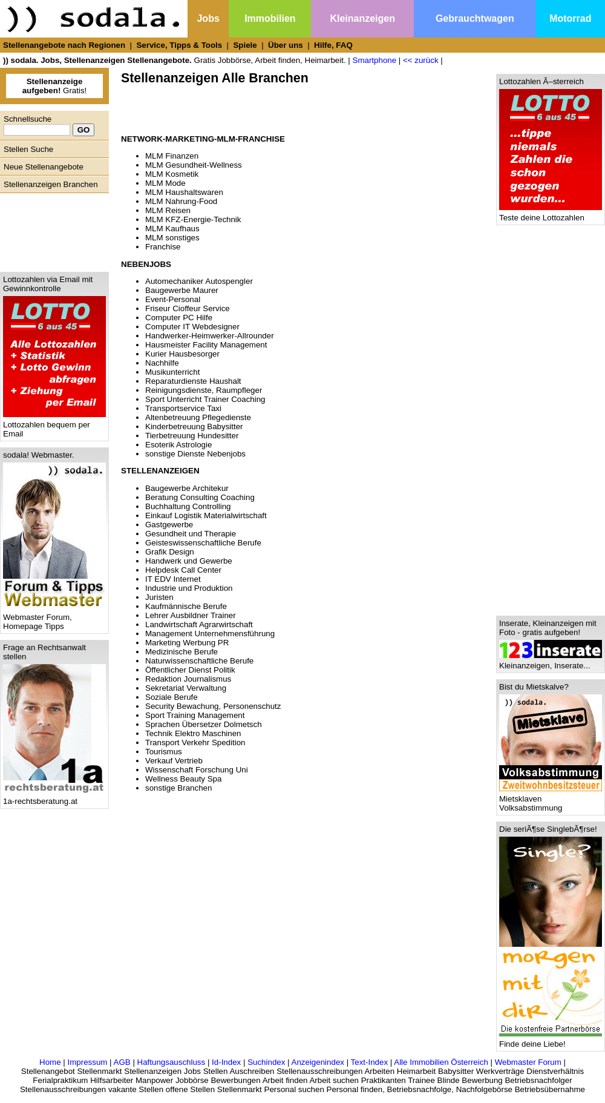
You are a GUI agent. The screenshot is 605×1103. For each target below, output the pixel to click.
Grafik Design (169, 551)
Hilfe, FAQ (333, 45)
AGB (122, 1062)
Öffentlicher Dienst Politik (190, 669)
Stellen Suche (28, 149)
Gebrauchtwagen (475, 18)
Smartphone (375, 60)
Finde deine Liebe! (550, 1040)
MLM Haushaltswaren (184, 192)
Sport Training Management (194, 715)
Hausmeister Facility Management (206, 344)
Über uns (285, 45)
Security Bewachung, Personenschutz (213, 706)
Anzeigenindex (318, 1062)
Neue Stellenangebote (43, 166)
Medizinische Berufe (181, 651)
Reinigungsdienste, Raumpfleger (203, 390)
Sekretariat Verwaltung (185, 688)
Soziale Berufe (171, 697)
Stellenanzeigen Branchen (51, 184)
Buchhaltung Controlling (188, 506)
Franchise (163, 246)
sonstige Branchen (178, 787)
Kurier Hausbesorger (182, 353)
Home (50, 1062)
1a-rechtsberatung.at (54, 797)
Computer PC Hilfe (178, 317)
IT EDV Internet (173, 579)
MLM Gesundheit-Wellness (193, 165)
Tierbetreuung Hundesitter (191, 435)
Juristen (159, 597)
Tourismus (163, 751)
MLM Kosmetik (171, 174)
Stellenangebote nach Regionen (64, 45)
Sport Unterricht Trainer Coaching (205, 399)
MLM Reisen (168, 210)
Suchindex (266, 1062)
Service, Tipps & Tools (179, 45)
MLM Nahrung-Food (181, 201)
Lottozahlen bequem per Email (54, 425)
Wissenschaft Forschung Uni (196, 769)
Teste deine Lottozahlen (550, 214)
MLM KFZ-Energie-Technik (193, 219)
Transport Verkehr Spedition (195, 742)
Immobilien (269, 18)
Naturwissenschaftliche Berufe (199, 660)
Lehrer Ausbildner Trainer (190, 615)
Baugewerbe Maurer (181, 290)
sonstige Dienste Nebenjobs (195, 453)
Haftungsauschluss (171, 1062)
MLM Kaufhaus (172, 228)
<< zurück (421, 60)
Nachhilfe (162, 362)
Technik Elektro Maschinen (193, 733)
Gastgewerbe (169, 524)
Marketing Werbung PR (187, 642)
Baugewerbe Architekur (187, 488)
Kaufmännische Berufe (186, 606)
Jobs (208, 18)
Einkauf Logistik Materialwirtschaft (206, 515)
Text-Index (369, 1062)
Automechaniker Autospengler (199, 281)
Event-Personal (172, 299)
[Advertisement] (51, 229)
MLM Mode (165, 183)
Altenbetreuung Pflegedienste (198, 417)
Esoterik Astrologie (178, 444)
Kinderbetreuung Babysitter (194, 426)
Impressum (87, 1062)
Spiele (245, 45)
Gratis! (54, 86)
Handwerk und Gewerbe (188, 560)
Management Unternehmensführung (210, 633)
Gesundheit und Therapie (190, 533)
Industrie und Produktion (188, 588)
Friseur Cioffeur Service (187, 308)
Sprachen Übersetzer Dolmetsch (203, 724)
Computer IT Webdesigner (192, 326)
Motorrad (570, 18)
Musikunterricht (172, 372)
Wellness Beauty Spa (183, 778)
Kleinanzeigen (362, 18)
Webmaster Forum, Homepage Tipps (54, 618)
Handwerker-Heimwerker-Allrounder (209, 335)
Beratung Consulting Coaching (200, 497)
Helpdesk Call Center (183, 570)
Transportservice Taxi (183, 408)
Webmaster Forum (528, 1062)
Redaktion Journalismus (188, 678)
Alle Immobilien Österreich (441, 1062)
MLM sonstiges (172, 237)
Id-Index (226, 1062)
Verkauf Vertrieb (174, 760)
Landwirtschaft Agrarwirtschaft (199, 624)
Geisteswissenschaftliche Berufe (203, 542)
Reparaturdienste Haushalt (193, 381)
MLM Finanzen (171, 155)
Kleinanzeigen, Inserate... (550, 662)
